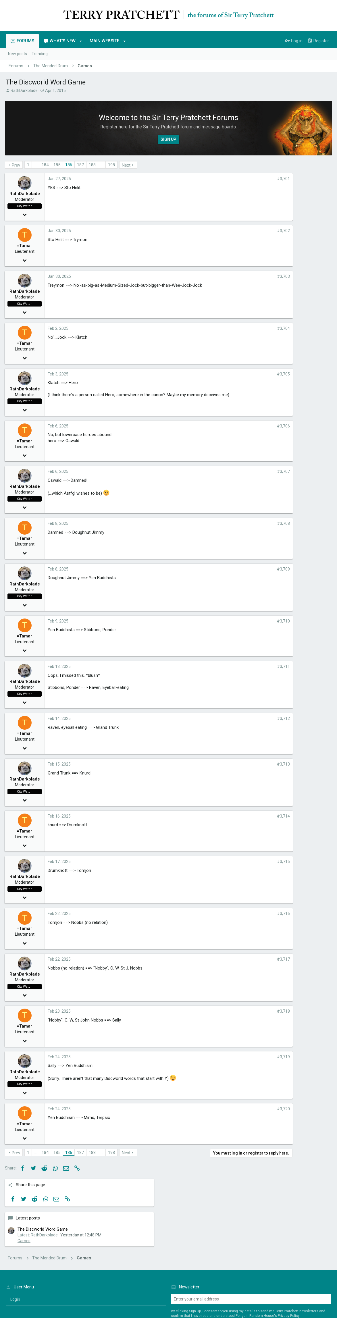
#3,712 (244, 718)
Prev (17, 165)
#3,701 (244, 178)
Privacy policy (276, 1284)
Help (296, 1284)
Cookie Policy (295, 1297)
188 (93, 164)
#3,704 (244, 328)
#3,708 (244, 523)
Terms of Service (273, 1297)
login (15, 1232)
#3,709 (244, 569)
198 (112, 164)
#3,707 (244, 471)
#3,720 (244, 1109)
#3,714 (244, 816)
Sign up (184, 1259)
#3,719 (244, 1057)
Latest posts (282, 200)
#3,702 (244, 230)
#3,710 (244, 621)
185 (57, 164)
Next (127, 165)
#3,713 (244, 764)
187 (81, 164)
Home (308, 1284)
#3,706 (244, 426)
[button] (81, 41)
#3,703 (244, 276)
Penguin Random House (78, 1303)
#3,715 (244, 861)
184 (46, 164)
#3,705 (244, 374)
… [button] (36, 164)
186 (69, 164)
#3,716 (244, 913)
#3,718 (244, 1011)
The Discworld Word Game (297, 211)
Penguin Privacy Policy (245, 1297)
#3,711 (244, 666)
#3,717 (244, 959)
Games (278, 228)
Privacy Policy (288, 1248)
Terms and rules (245, 1284)
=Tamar (25, 245)
